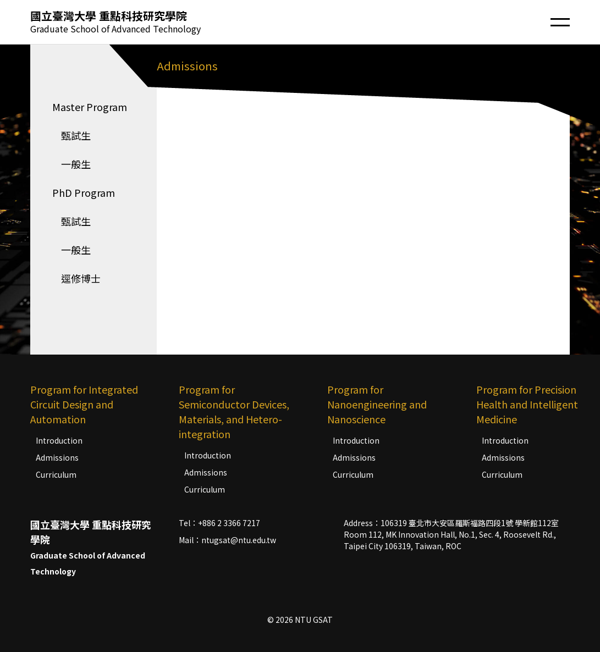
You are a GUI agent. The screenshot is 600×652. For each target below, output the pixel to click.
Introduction (59, 440)
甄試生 (71, 135)
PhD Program (83, 192)
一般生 (71, 164)
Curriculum (56, 474)
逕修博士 (76, 278)
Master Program (89, 107)
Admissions (57, 457)
